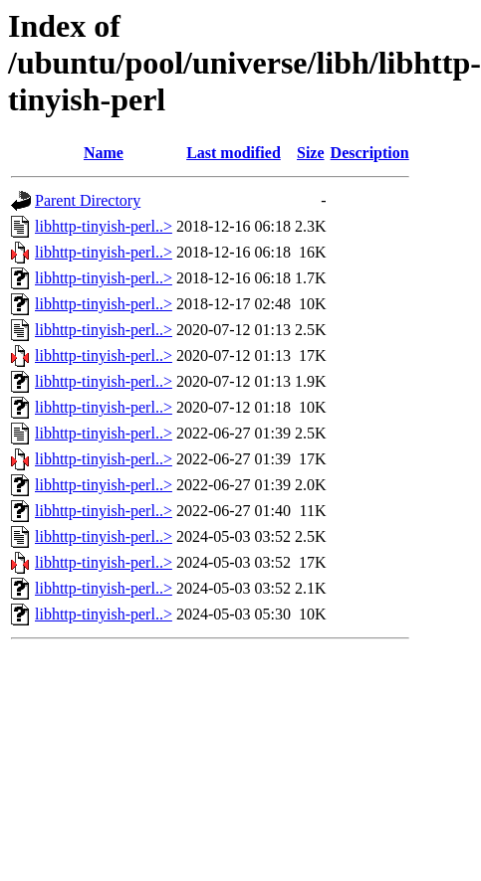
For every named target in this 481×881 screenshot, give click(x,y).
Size (311, 152)
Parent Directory (87, 200)
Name (103, 152)
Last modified (233, 152)
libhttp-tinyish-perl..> (103, 226)
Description (370, 152)
